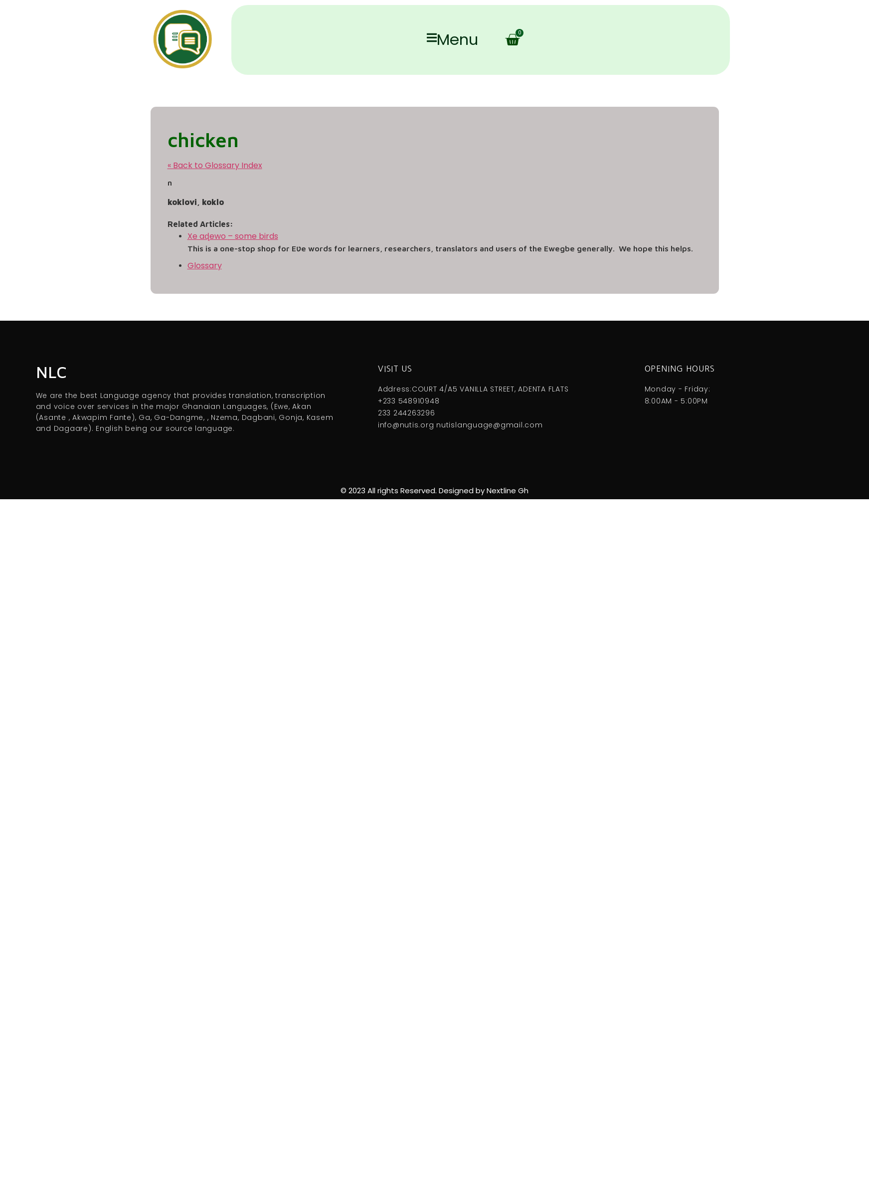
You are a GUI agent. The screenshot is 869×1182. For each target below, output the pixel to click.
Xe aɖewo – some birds (232, 236)
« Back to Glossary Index (215, 165)
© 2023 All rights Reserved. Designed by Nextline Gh (434, 490)
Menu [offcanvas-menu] (452, 40)
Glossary (204, 265)
